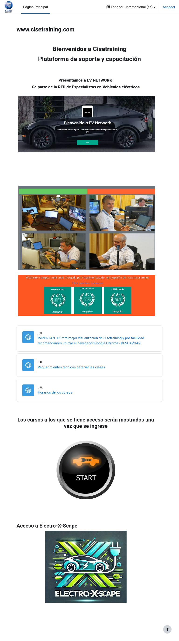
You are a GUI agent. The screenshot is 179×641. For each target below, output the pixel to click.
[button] (131, 7)
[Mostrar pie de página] (167, 629)
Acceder (169, 7)
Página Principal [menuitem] (35, 7)
